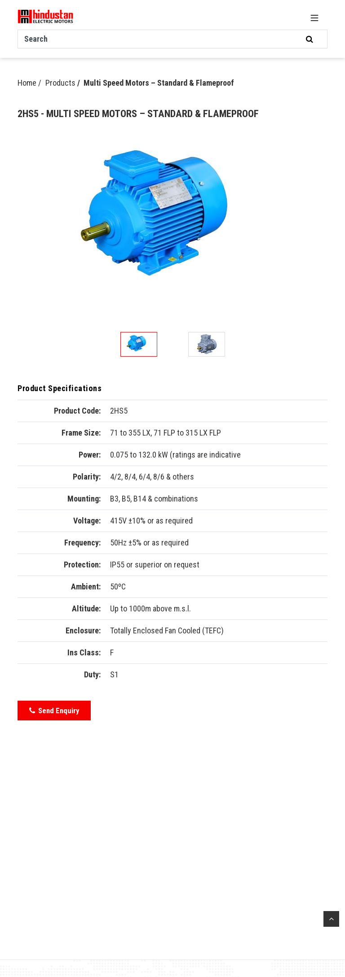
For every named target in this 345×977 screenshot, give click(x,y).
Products (60, 82)
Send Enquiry (54, 710)
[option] (172, 220)
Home (27, 82)
